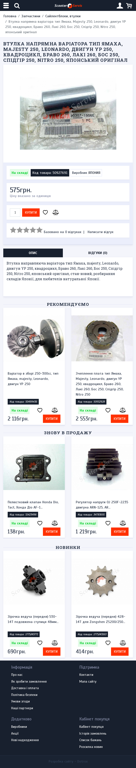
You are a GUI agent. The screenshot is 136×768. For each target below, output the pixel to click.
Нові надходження (25, 740)
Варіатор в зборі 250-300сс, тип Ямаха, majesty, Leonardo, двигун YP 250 (33, 378)
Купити (31, 212)
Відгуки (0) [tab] (97, 253)
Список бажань (90, 740)
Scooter (68, 6)
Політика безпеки (24, 695)
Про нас (17, 675)
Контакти (86, 675)
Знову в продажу (68, 432)
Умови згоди (20, 701)
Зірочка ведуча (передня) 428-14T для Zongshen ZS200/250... (100, 619)
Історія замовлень (92, 733)
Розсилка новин (91, 747)
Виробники (19, 727)
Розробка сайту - (68, 761)
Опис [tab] (33, 253)
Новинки (68, 547)
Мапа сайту (87, 681)
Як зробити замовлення (29, 681)
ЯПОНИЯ (94, 173)
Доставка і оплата (25, 688)
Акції (14, 733)
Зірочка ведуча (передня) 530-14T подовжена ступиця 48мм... (33, 619)
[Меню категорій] (6, 5)
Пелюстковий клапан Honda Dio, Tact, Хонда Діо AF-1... (33, 505)
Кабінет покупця (91, 727)
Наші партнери (22, 708)
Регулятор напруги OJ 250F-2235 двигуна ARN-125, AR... (102, 505)
